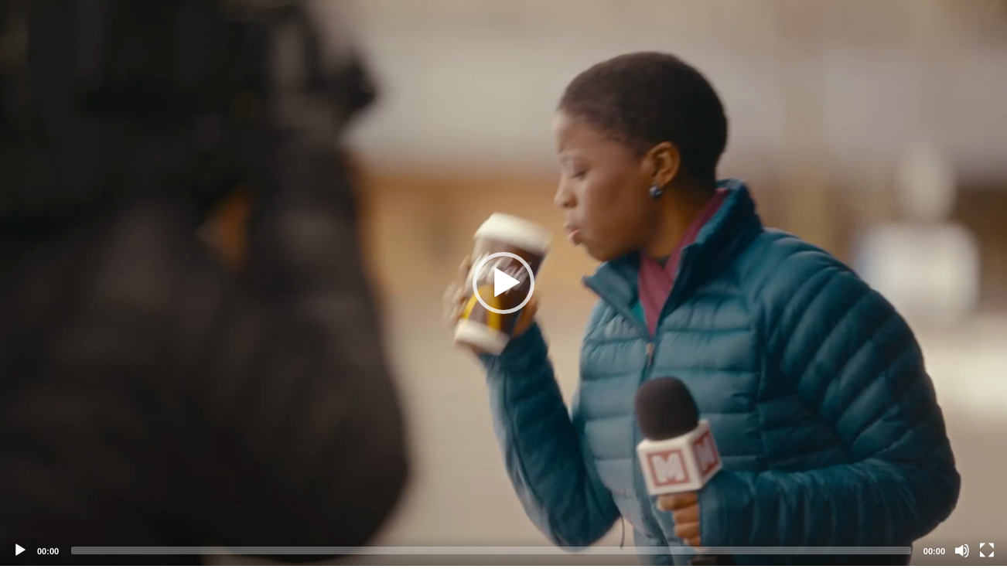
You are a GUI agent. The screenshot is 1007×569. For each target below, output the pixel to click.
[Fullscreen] (987, 550)
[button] (503, 283)
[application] (503, 283)
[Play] (20, 550)
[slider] (491, 550)
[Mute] (962, 550)
